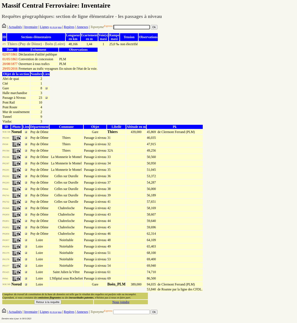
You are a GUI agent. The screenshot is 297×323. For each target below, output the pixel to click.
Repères (69, 27)
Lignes (44, 27)
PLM (54, 27)
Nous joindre (120, 302)
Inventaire (31, 27)
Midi (59, 27)
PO (51, 27)
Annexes (82, 27)
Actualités (15, 27)
